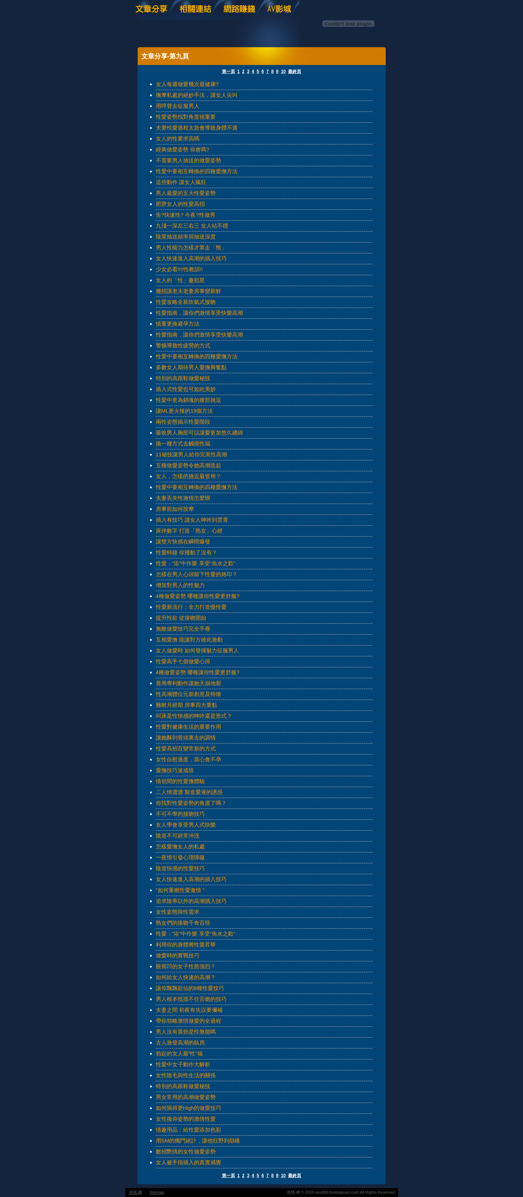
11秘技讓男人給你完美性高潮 (191, 454)
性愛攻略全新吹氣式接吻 (186, 302)
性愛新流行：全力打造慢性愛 (191, 607)
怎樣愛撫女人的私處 (180, 846)
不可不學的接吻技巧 (180, 814)
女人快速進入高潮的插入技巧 (191, 258)
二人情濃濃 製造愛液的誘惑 (189, 792)
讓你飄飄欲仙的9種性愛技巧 (190, 988)
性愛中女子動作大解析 (183, 1064)
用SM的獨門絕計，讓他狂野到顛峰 (198, 1140)
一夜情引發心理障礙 (180, 857)
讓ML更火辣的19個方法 (184, 411)
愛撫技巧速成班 (175, 770)
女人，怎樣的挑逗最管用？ (188, 476)
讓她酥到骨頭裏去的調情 (186, 737)
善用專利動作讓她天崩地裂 (188, 683)
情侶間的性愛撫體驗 (180, 781)
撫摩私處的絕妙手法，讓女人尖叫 (197, 95)
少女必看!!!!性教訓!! (179, 269)
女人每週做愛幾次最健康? (187, 84)
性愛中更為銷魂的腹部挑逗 (188, 400)
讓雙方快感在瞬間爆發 (183, 541)
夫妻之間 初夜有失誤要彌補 (189, 1010)
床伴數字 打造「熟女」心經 (189, 531)
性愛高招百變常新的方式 (186, 748)
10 (283, 71)
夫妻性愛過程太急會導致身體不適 (197, 128)
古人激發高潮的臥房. (181, 1042)
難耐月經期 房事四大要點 (186, 705)
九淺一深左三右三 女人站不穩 (192, 226)
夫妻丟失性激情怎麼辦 (183, 498)
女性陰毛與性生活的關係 (186, 1075)
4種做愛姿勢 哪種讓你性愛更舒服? (198, 596)
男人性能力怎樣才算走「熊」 (191, 247)
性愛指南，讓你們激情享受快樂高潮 (199, 313)
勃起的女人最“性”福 (179, 1053)
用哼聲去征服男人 (177, 106)
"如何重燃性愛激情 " (180, 890)
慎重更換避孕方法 (177, 324)
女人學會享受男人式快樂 (186, 825)
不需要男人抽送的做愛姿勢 (188, 160)
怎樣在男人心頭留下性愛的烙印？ (197, 574)
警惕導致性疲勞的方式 (183, 345)
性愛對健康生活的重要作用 (188, 727)
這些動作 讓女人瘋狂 (181, 182)
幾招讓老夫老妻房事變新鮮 (188, 291)
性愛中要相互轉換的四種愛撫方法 (197, 171)
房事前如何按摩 (175, 509)
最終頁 (294, 71)
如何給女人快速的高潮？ (186, 977)
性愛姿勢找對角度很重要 (186, 117)
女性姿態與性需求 (177, 912)
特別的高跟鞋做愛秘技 (183, 378)
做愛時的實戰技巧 (177, 955)
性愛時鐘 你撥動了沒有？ (186, 552)
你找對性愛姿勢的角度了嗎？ (191, 803)
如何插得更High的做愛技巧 (189, 1108)
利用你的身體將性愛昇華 (186, 944)
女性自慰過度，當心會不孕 (188, 759)
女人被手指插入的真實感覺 (188, 1162)
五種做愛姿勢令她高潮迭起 (188, 465)
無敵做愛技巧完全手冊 (183, 629)
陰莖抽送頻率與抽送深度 (186, 236)
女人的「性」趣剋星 (180, 280)
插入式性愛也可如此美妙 (186, 389)
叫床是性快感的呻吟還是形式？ (194, 716)
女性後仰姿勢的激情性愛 (186, 1119)
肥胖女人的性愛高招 (180, 204)
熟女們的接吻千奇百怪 (183, 923)
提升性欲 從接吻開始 (181, 618)
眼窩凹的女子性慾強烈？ (186, 966)
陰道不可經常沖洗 (177, 835)
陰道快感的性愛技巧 (180, 868)
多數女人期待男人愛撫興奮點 (191, 367)
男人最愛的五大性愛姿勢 (186, 193)
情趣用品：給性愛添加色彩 (188, 1130)
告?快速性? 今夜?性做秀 (185, 215)
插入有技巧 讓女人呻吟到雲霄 (192, 520)
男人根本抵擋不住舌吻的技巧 (191, 999)
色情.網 (135, 1192)
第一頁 (228, 71)
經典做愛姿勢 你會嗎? (183, 149)
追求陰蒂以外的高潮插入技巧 (191, 901)
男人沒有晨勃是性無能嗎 (186, 1032)
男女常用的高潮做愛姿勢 (186, 1097)
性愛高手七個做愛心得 (183, 661)
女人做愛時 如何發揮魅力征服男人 (197, 650)
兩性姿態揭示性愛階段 (183, 422)
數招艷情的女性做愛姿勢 (186, 1151)
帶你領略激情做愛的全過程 (188, 1021)
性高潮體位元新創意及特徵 (188, 694)
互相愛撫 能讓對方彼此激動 (189, 639)
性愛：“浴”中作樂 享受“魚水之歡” (195, 563)
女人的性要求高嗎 (177, 138)
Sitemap (157, 1192)
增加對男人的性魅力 (180, 585)
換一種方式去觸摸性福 (183, 443)
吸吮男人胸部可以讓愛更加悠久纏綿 (199, 432)
